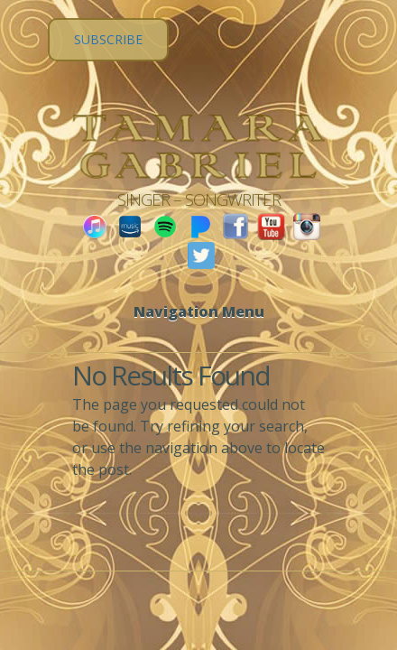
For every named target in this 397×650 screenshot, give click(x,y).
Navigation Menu (199, 311)
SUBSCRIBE (108, 39)
